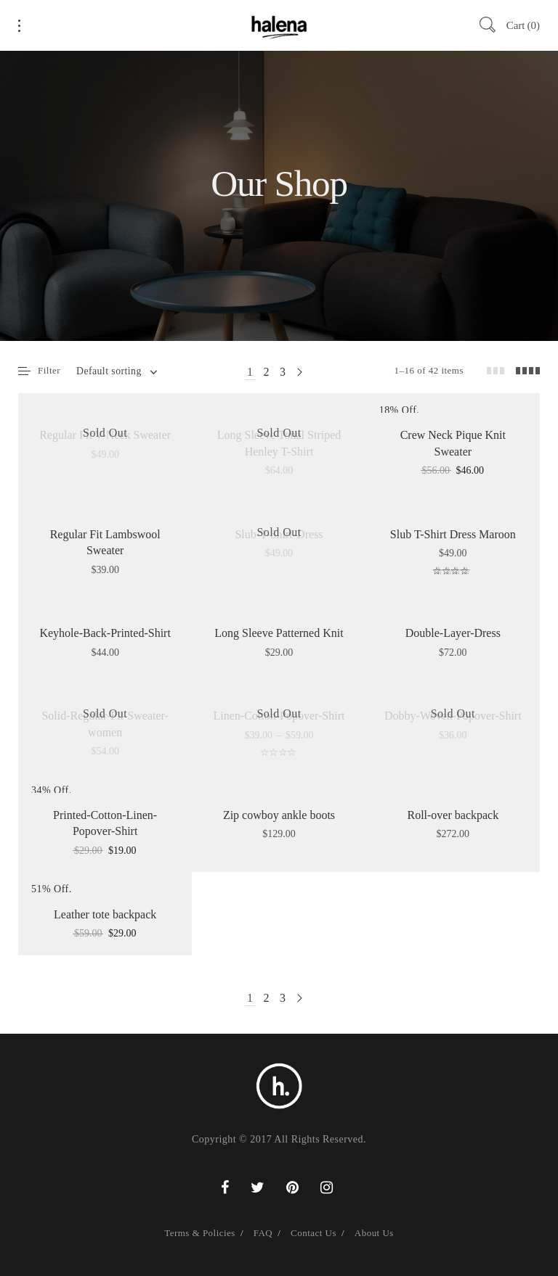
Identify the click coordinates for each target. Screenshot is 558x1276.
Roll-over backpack (452, 815)
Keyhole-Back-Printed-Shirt (104, 633)
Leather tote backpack (105, 914)
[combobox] (116, 371)
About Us (374, 1232)
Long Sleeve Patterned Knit (278, 633)
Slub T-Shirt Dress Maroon (453, 534)
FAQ (263, 1232)
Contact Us (313, 1232)
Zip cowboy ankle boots (279, 815)
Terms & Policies (199, 1232)
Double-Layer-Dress (453, 633)
